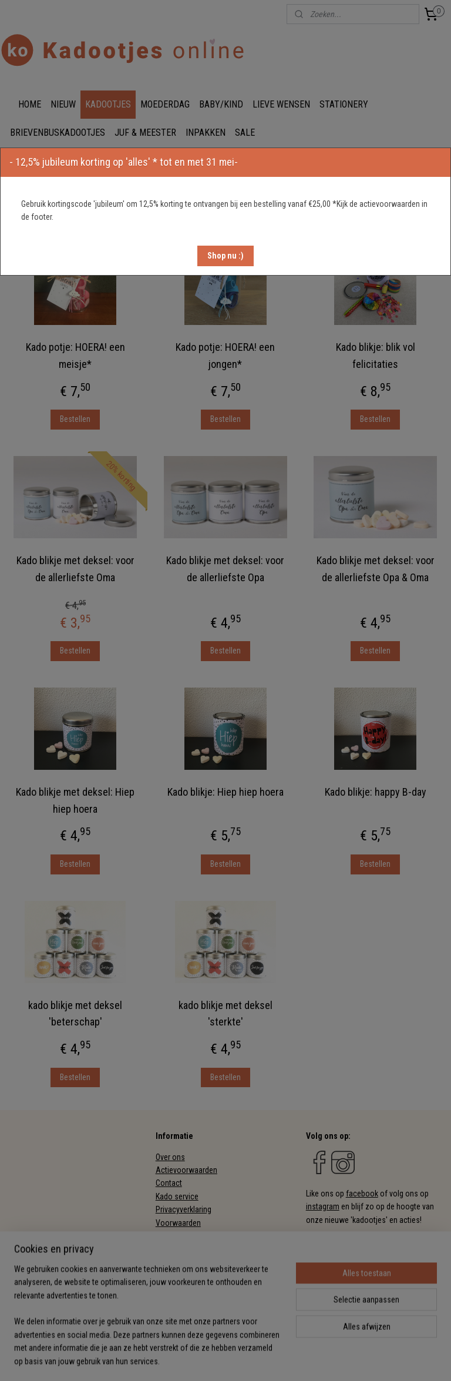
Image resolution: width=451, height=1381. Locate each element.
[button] (225, 256)
